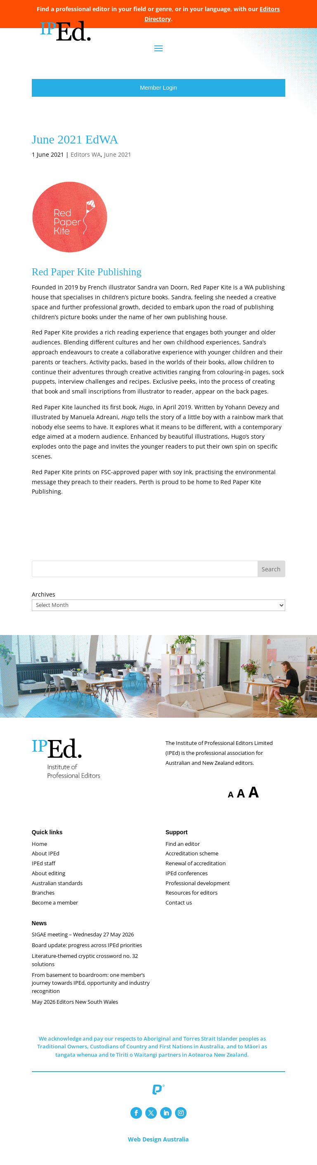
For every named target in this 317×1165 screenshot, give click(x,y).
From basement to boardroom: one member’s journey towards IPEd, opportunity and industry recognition (91, 991)
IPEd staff (43, 871)
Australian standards (57, 891)
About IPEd (45, 861)
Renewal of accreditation (196, 871)
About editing (48, 881)
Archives (43, 602)
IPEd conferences (187, 881)
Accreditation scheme (192, 861)
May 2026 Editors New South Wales (75, 1010)
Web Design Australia (158, 1147)
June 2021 (117, 163)
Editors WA (86, 163)
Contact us (179, 910)
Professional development (198, 891)
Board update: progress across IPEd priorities (87, 953)
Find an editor (183, 852)
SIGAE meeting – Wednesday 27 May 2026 (83, 942)
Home (39, 852)
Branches (43, 901)
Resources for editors (192, 901)
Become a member (55, 910)
